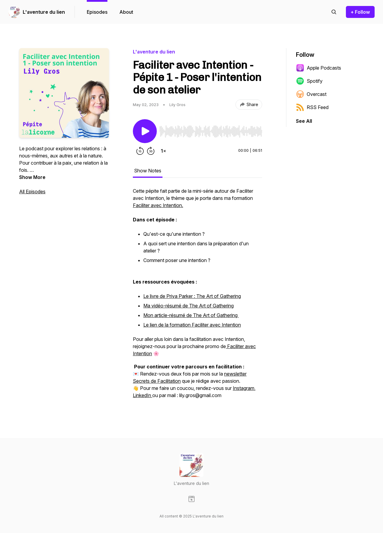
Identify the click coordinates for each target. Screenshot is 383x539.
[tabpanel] (197, 296)
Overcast (311, 94)
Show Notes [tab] (147, 171)
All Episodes (32, 192)
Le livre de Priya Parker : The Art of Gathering (192, 296)
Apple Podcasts (318, 68)
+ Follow (360, 12)
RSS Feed (312, 107)
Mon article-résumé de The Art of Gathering (191, 315)
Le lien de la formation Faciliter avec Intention (192, 325)
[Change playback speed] (163, 151)
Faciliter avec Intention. (158, 205)
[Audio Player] (210, 129)
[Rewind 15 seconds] (140, 151)
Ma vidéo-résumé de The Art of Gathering (188, 306)
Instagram (243, 388)
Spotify (309, 81)
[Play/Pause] (145, 131)
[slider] (210, 131)
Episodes (97, 12)
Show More (32, 177)
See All (304, 121)
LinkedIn (142, 395)
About (126, 12)
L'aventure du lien (44, 12)
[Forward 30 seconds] (151, 151)
